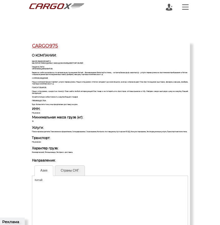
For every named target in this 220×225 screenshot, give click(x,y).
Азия (43, 170)
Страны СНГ (70, 170)
